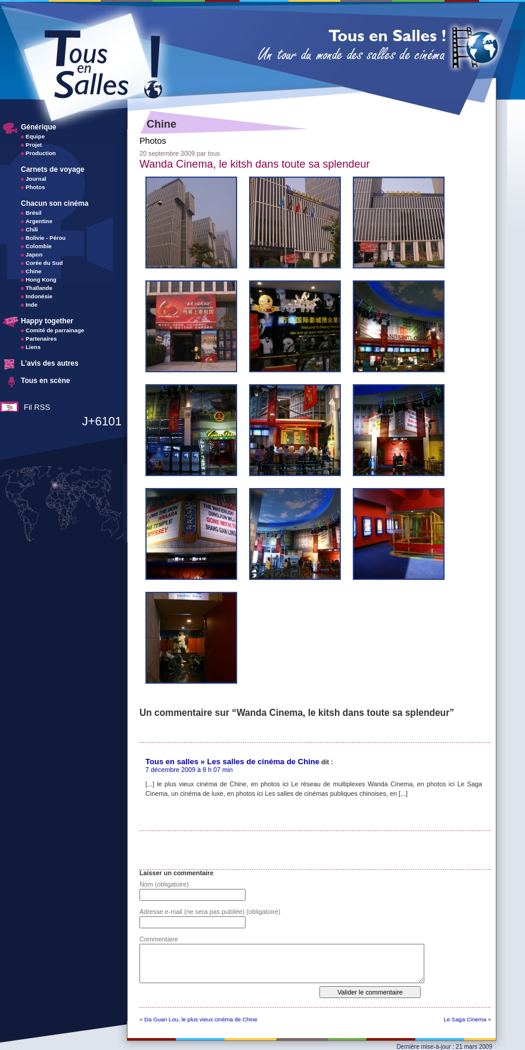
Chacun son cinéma (54, 203)
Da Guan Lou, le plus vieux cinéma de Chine (200, 1019)
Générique (38, 127)
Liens (33, 347)
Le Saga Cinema (465, 1019)
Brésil (34, 212)
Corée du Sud (44, 263)
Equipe (35, 136)
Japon (34, 254)
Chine (34, 271)
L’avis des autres (50, 363)
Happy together (47, 321)
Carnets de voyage (53, 169)
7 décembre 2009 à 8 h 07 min (188, 769)
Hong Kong (41, 279)
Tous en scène (45, 380)
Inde (32, 304)
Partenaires (41, 338)
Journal (36, 178)
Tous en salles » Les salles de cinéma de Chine (232, 761)
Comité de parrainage (55, 330)
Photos (35, 187)
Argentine (39, 221)
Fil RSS (37, 407)
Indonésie (39, 296)
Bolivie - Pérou (46, 237)
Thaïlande (39, 288)
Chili (32, 229)
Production (41, 153)
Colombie (39, 246)
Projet (34, 144)
